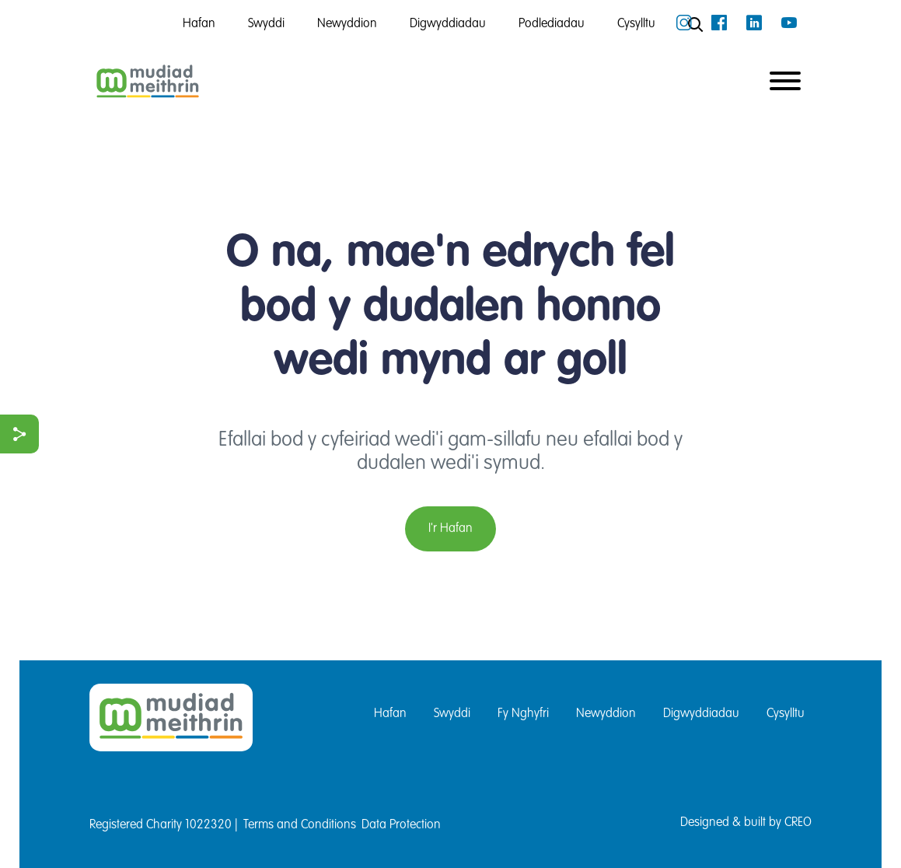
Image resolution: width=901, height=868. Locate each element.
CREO (798, 823)
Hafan (390, 714)
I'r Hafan (450, 529)
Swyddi (452, 714)
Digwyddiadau (701, 714)
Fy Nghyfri (523, 714)
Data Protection (401, 825)
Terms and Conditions (299, 825)
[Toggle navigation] (785, 82)
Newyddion (606, 714)
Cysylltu (786, 714)
